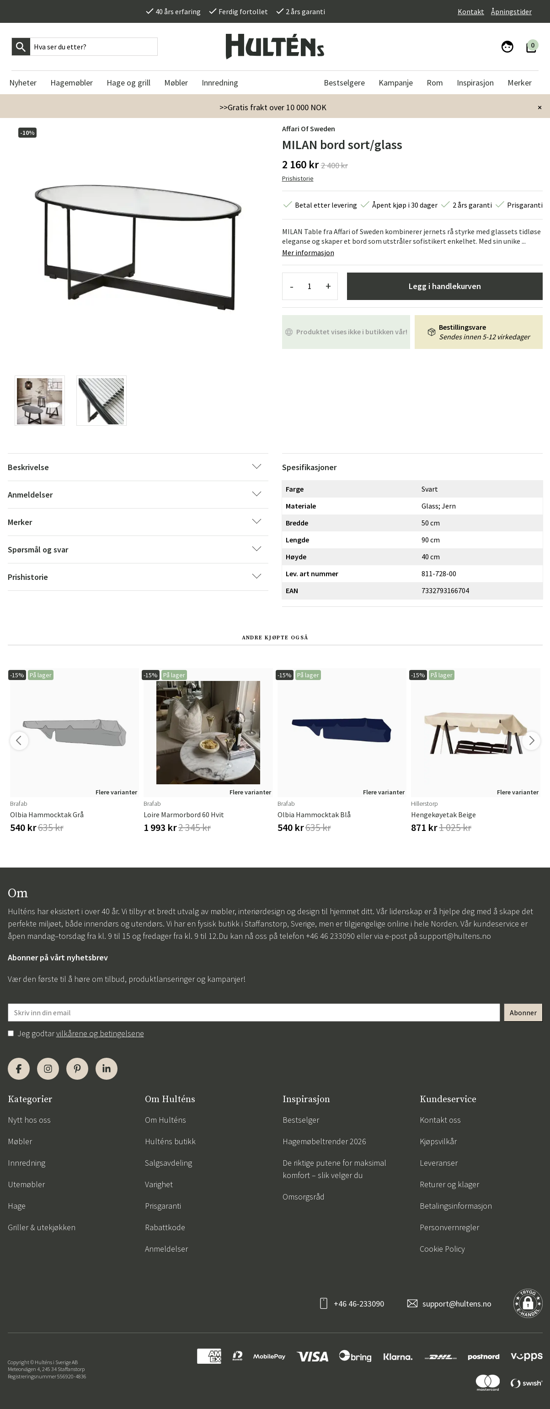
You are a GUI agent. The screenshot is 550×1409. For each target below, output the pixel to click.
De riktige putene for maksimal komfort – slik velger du (334, 1168)
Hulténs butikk (170, 1141)
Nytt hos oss (29, 1119)
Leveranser (439, 1162)
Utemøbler (26, 1184)
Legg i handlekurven (445, 286)
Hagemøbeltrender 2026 (324, 1141)
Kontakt (471, 11)
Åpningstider (511, 11)
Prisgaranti (163, 1205)
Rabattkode (165, 1227)
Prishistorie (298, 178)
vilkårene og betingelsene (100, 1033)
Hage (17, 1205)
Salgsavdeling (168, 1162)
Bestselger (301, 1119)
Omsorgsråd (304, 1196)
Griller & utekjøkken (41, 1227)
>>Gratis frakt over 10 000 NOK (272, 107)
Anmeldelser (166, 1248)
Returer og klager (449, 1184)
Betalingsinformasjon (456, 1205)
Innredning (26, 1162)
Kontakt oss (440, 1119)
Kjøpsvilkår (438, 1141)
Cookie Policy (442, 1248)
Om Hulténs (165, 1119)
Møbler (20, 1141)
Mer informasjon (308, 252)
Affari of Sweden (308, 128)
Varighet (159, 1184)
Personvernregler (449, 1227)
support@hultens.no (455, 936)
